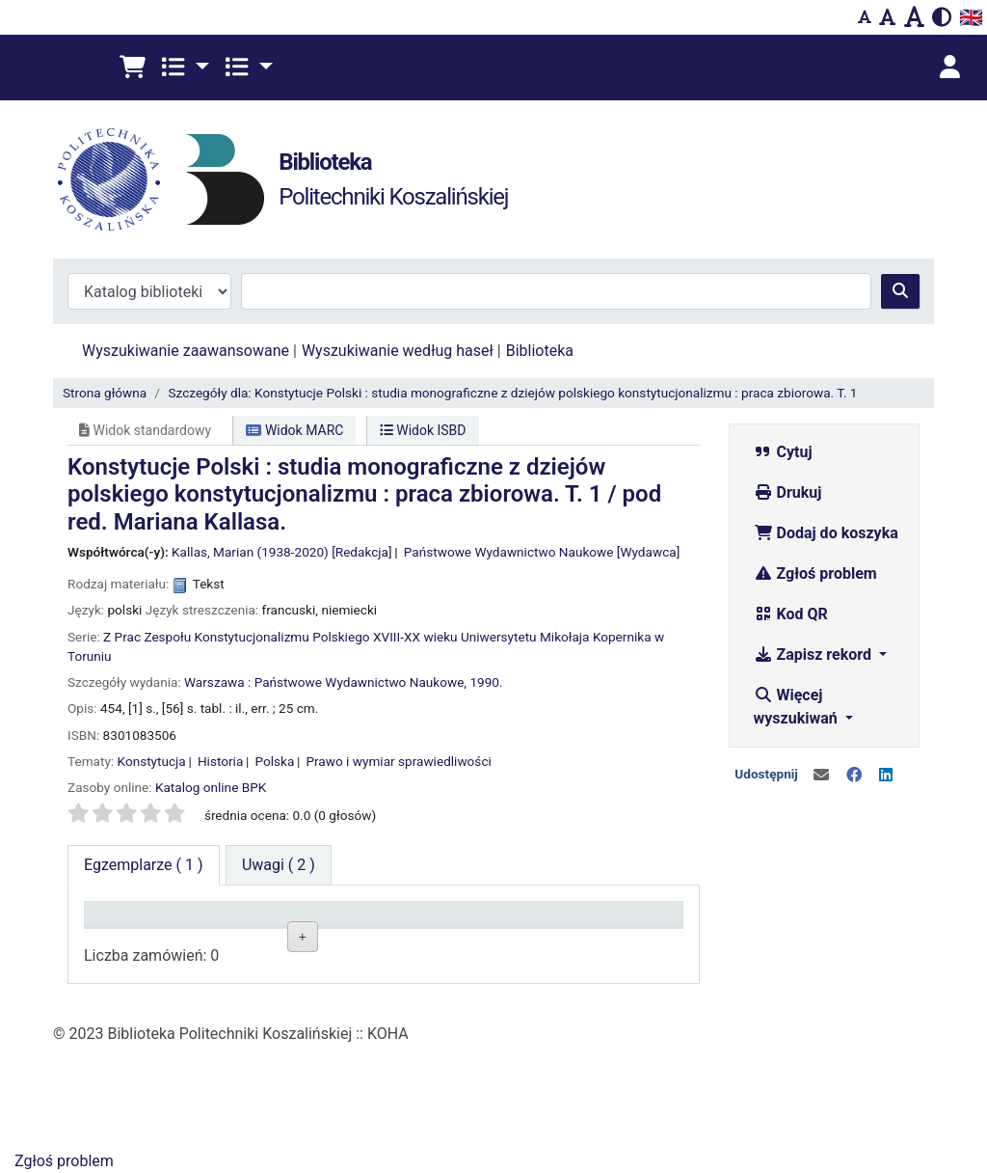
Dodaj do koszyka (826, 533)
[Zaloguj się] (949, 67)
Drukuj (788, 492)
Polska (274, 761)
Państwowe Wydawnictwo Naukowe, (360, 682)
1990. (485, 682)
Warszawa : (217, 682)
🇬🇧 (971, 17)
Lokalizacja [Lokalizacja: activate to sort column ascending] (251, 941)
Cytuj (783, 452)
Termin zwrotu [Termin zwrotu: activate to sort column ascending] (596, 931)
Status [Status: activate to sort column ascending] (475, 941)
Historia (220, 761)
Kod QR (791, 614)
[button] (132, 67)
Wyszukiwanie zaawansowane (185, 350)
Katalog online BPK (210, 787)
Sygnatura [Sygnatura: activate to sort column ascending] (367, 941)
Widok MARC (294, 430)
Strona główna (105, 392)
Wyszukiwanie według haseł (398, 350)
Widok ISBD (423, 430)
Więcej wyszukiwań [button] (797, 706)
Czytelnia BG (253, 986)
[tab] (279, 865)
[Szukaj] (900, 291)
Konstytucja (152, 761)
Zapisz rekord (814, 654)
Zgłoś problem (815, 573)
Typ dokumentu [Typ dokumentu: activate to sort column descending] (131, 931)
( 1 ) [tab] (143, 865)
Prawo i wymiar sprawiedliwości (398, 761)
